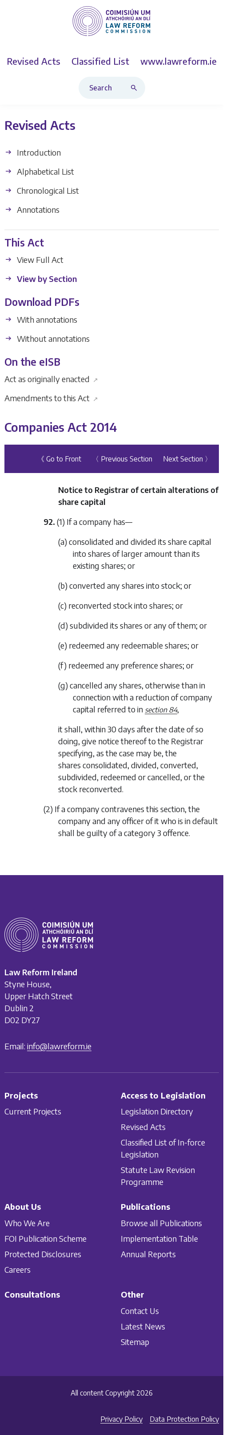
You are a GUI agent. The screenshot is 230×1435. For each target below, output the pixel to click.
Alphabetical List (39, 171)
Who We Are (27, 1223)
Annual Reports (148, 1254)
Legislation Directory (157, 1111)
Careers (17, 1269)
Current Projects (32, 1111)
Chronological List (41, 190)
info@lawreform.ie (59, 1046)
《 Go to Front (59, 458)
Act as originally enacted (51, 379)
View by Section (40, 279)
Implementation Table (159, 1238)
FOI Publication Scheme (45, 1238)
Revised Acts (143, 1127)
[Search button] (136, 88)
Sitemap (135, 1342)
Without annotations (47, 338)
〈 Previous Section (122, 458)
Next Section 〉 (187, 458)
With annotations (40, 319)
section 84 (161, 709)
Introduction (32, 152)
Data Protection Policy (184, 1419)
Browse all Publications (161, 1223)
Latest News (143, 1326)
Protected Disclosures (42, 1254)
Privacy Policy (121, 1419)
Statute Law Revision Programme (158, 1176)
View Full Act (33, 259)
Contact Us (140, 1311)
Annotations (31, 209)
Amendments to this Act (51, 398)
